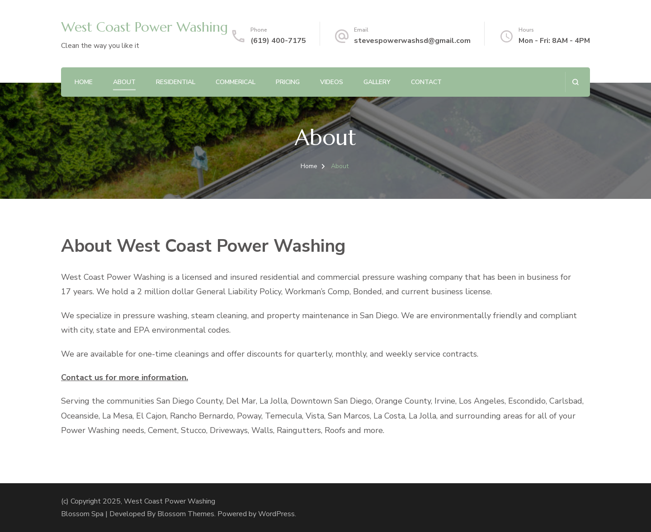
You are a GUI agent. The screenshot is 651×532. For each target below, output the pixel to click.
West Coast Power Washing (144, 27)
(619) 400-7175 (278, 41)
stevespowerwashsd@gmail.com (412, 41)
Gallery (377, 82)
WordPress (276, 514)
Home (84, 82)
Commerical (235, 82)
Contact (426, 82)
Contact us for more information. (124, 377)
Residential (175, 82)
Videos (331, 82)
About (124, 82)
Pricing (288, 82)
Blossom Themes (185, 514)
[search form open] (575, 82)
